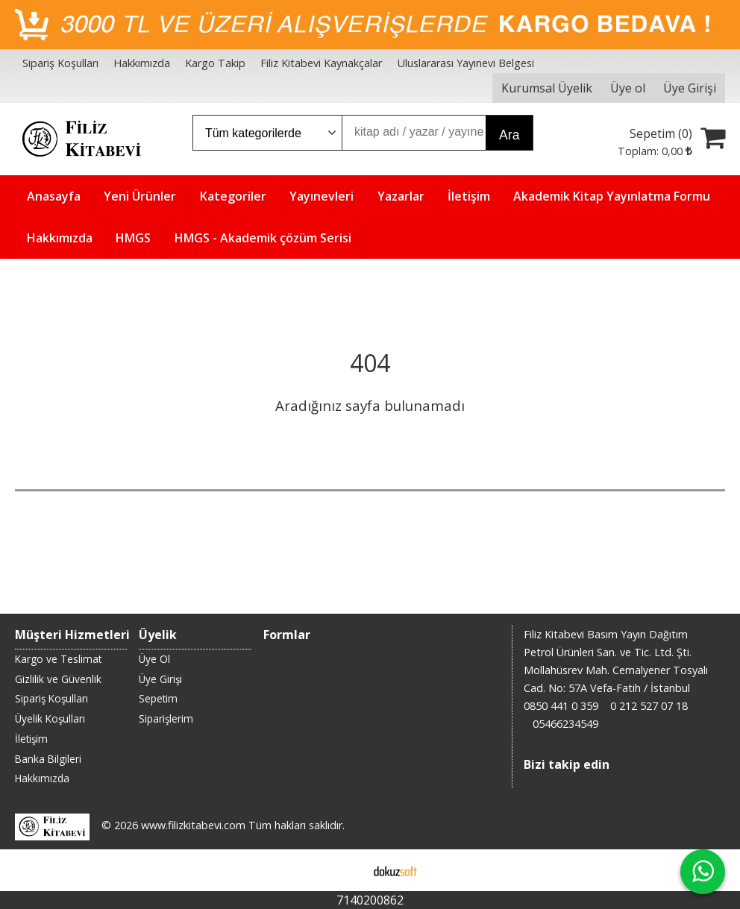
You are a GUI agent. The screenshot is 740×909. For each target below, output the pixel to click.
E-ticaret (346, 870)
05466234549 (565, 724)
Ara (509, 135)
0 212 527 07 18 (649, 706)
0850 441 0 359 (561, 706)
